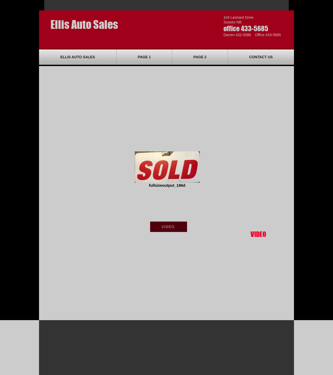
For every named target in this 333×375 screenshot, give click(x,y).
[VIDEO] (168, 227)
